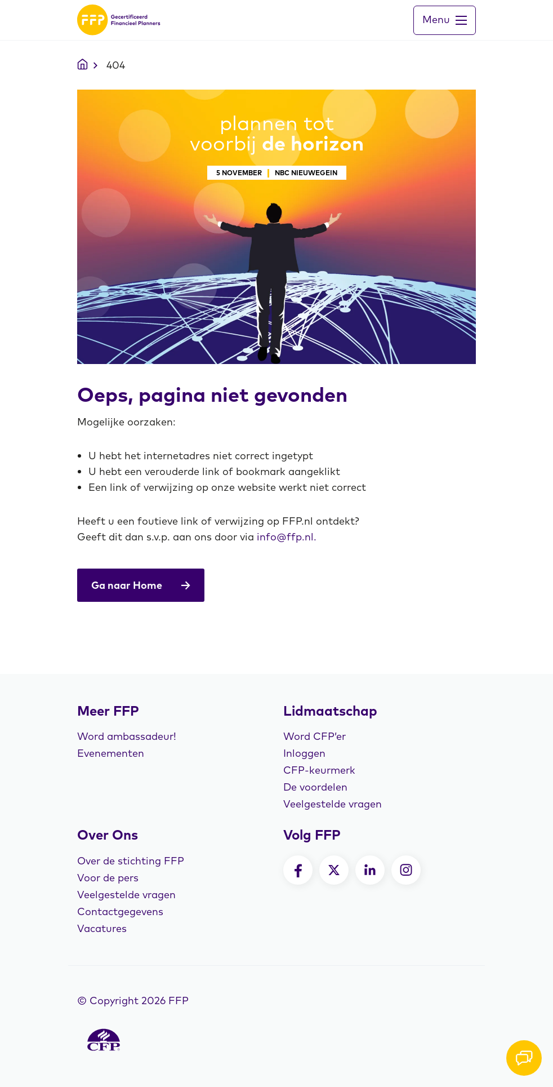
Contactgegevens (120, 911)
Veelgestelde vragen (332, 803)
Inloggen (304, 753)
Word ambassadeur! (126, 736)
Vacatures (102, 928)
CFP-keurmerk (319, 770)
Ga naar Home (140, 585)
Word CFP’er (314, 736)
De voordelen (315, 786)
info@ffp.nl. (286, 536)
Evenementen (110, 753)
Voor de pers (108, 877)
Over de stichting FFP (130, 860)
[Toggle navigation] (444, 20)
